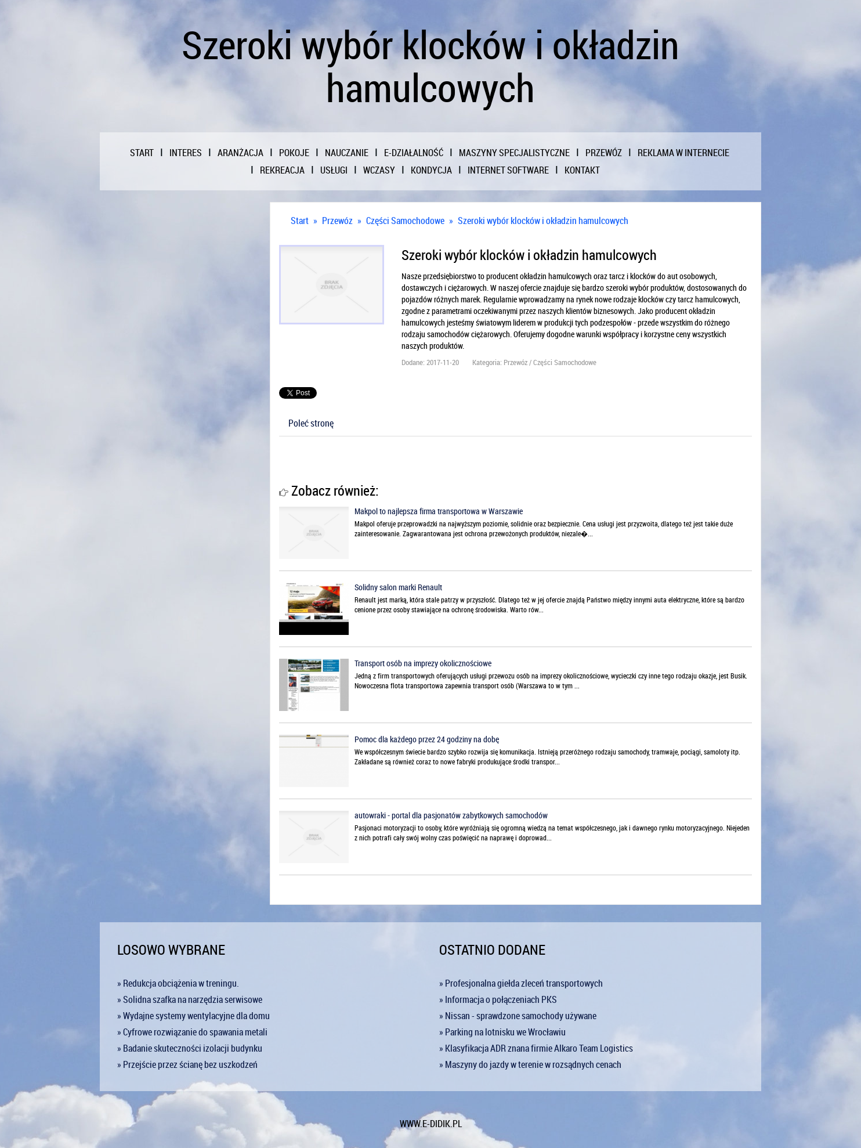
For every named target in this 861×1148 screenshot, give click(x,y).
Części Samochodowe (405, 220)
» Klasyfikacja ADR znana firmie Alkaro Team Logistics (536, 1048)
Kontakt (582, 170)
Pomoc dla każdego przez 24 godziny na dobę (426, 739)
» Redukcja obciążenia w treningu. (178, 983)
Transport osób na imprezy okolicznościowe (422, 663)
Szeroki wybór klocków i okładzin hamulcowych (543, 220)
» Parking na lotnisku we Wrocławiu (502, 1032)
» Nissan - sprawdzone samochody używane (517, 1015)
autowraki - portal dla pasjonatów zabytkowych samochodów (451, 815)
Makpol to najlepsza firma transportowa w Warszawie (438, 511)
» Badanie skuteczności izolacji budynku (189, 1048)
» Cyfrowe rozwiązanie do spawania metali (192, 1032)
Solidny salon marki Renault (398, 587)
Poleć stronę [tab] (311, 423)
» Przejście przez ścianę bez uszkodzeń (187, 1064)
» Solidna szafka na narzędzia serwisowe (189, 999)
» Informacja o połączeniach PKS (498, 999)
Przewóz (337, 220)
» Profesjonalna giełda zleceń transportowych (521, 983)
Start (300, 220)
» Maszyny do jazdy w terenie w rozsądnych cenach (530, 1064)
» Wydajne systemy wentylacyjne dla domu (193, 1015)
